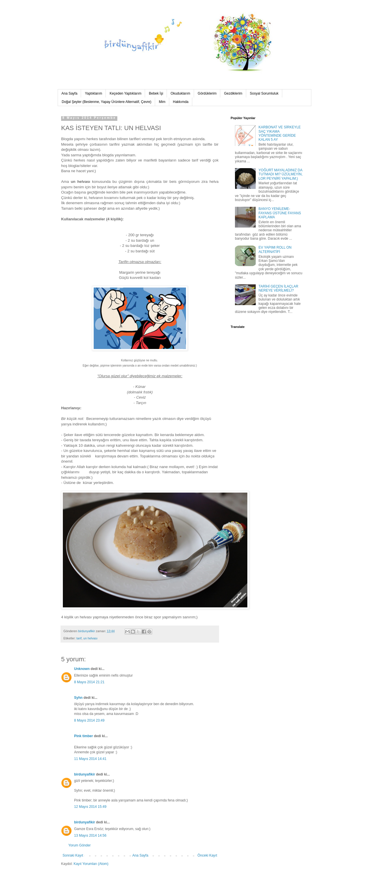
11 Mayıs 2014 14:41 (90, 759)
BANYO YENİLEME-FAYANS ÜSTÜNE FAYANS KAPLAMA (280, 213)
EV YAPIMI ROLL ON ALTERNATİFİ (275, 249)
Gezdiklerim (233, 93)
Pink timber (83, 736)
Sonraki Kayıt (73, 855)
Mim (162, 102)
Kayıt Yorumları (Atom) (91, 864)
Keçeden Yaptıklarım (125, 93)
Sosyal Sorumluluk (264, 93)
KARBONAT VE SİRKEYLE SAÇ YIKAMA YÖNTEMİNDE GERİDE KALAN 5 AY (280, 133)
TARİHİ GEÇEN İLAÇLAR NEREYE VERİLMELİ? (278, 288)
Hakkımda (181, 102)
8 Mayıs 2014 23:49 (89, 720)
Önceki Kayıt (207, 855)
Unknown (82, 669)
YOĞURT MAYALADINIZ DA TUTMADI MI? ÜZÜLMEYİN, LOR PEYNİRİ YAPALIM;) (281, 174)
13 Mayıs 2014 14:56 (90, 835)
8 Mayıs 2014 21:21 (89, 682)
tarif (79, 638)
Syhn (78, 698)
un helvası (90, 638)
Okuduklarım (180, 93)
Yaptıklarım (93, 93)
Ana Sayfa (69, 93)
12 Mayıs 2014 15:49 (90, 807)
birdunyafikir (84, 774)
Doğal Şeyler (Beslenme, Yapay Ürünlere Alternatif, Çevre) (106, 102)
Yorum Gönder (79, 845)
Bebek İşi (156, 93)
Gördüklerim (207, 93)
